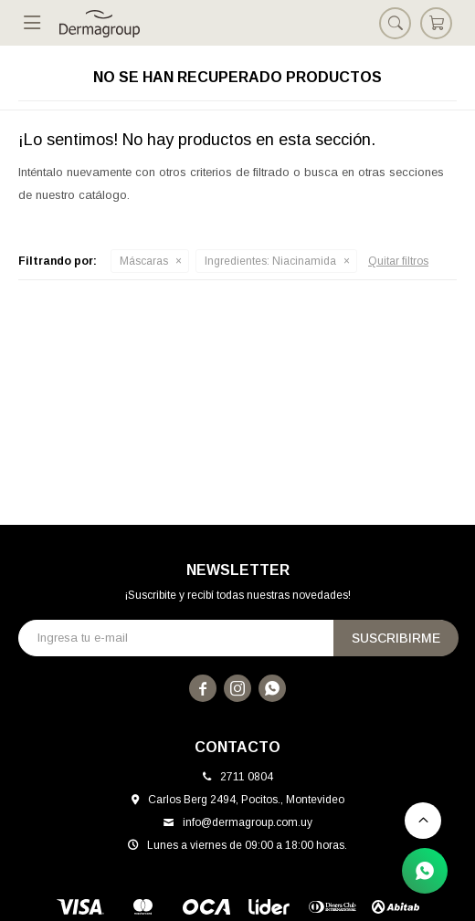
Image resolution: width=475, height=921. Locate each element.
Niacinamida (270, 261)
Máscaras (144, 261)
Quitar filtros (398, 261)
